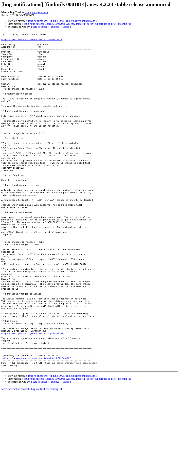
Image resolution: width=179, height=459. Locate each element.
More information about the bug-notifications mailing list (31, 456)
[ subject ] (55, 26)
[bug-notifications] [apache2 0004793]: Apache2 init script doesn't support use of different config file (77, 23)
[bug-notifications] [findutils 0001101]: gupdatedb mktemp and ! (62, 20)
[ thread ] (44, 26)
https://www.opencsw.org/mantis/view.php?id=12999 (32, 393)
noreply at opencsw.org (37, 12)
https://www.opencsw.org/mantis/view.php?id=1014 (31, 40)
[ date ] (35, 26)
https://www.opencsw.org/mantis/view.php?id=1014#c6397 (37, 423)
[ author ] (66, 26)
